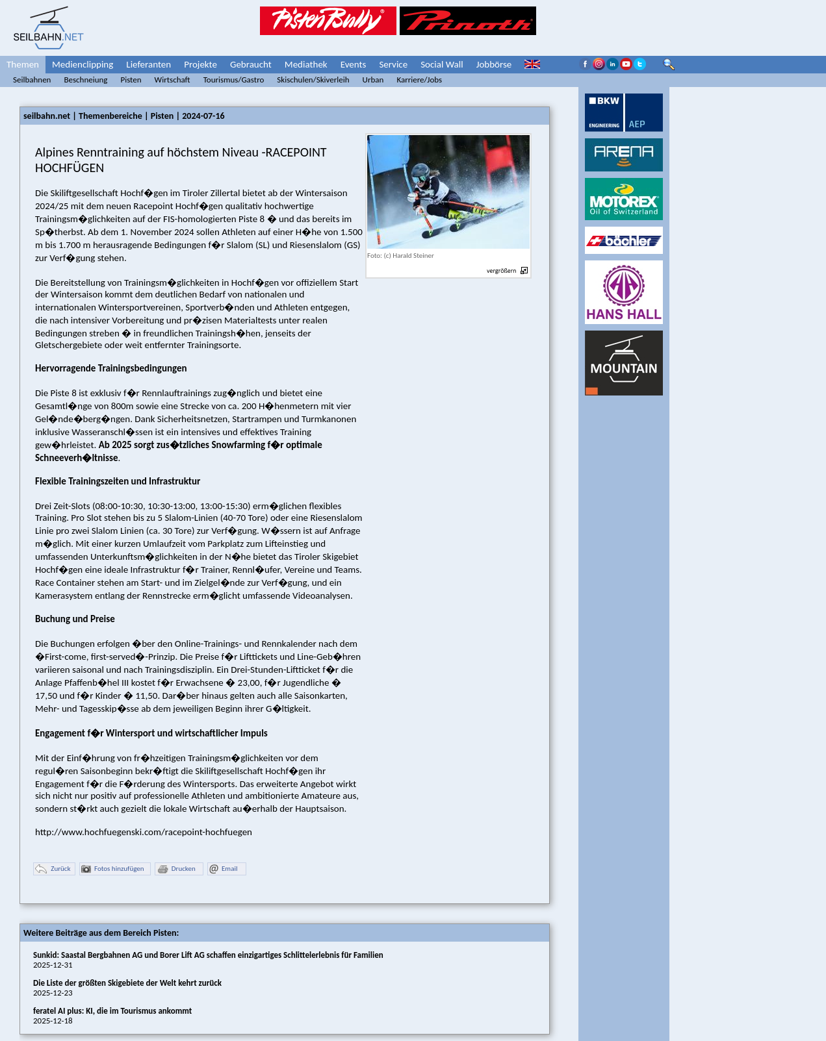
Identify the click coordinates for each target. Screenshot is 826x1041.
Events (354, 64)
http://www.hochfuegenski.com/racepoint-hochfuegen (143, 832)
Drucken (176, 869)
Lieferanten (148, 64)
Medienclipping (82, 64)
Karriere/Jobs (419, 79)
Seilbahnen (32, 79)
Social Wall (441, 64)
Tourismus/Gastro (234, 79)
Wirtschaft (172, 79)
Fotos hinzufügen (112, 869)
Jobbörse (494, 64)
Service (393, 64)
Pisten (130, 79)
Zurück (52, 869)
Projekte (200, 64)
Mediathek (306, 64)
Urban (373, 79)
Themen (22, 64)
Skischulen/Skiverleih (313, 79)
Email (223, 869)
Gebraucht (251, 64)
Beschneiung (85, 79)
